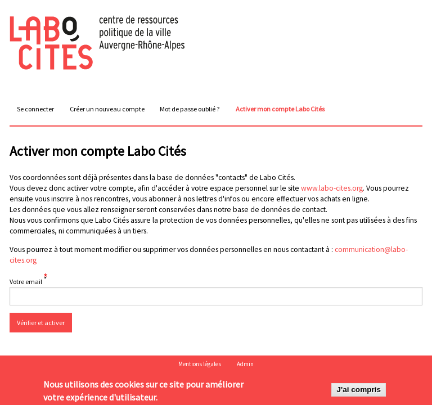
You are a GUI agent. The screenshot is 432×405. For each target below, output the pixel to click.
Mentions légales (199, 364)
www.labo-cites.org (332, 188)
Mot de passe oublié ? (190, 109)
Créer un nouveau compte (107, 109)
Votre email (26, 281)
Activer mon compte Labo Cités (282, 111)
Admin (245, 364)
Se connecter (35, 109)
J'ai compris (358, 391)
